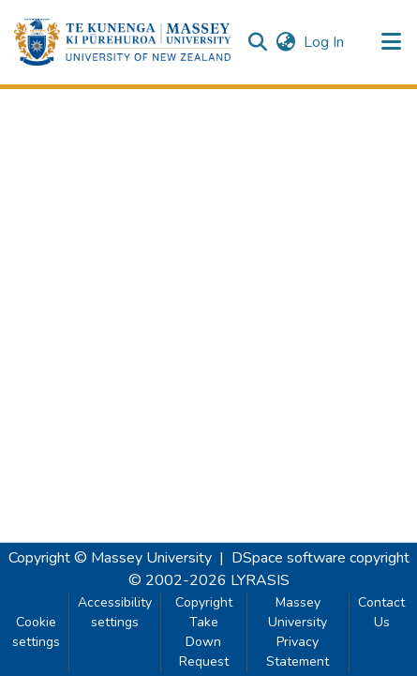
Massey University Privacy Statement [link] (297, 631)
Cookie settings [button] (36, 632)
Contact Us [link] (381, 612)
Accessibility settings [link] (115, 612)
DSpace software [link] (288, 558)
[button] (122, 42)
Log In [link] (325, 42)
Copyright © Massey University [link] (110, 558)
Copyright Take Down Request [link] (203, 631)
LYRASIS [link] (260, 580)
